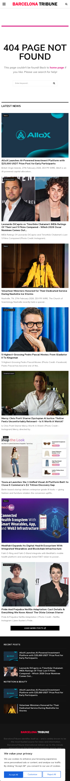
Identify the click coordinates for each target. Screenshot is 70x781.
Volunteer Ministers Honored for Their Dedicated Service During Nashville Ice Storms (34, 292)
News (6, 116)
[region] (32, 765)
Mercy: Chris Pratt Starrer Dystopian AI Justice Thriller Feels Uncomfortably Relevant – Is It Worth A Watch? (32, 420)
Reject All (32, 774)
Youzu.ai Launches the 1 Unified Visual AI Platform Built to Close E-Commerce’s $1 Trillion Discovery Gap (35, 483)
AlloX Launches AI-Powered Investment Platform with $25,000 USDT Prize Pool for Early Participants (33, 162)
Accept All (52, 774)
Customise (13, 774)
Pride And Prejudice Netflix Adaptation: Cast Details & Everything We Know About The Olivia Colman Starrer (33, 611)
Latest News (11, 106)
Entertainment (9, 179)
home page (57, 67)
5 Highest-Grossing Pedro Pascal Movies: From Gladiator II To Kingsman (34, 356)
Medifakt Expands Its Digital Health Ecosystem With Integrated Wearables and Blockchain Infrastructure (31, 547)
